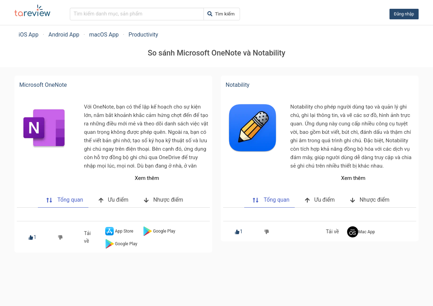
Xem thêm (147, 178)
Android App (63, 34)
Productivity (143, 34)
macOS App (104, 34)
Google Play (158, 231)
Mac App (361, 231)
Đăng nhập (404, 14)
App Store (118, 231)
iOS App (29, 34)
